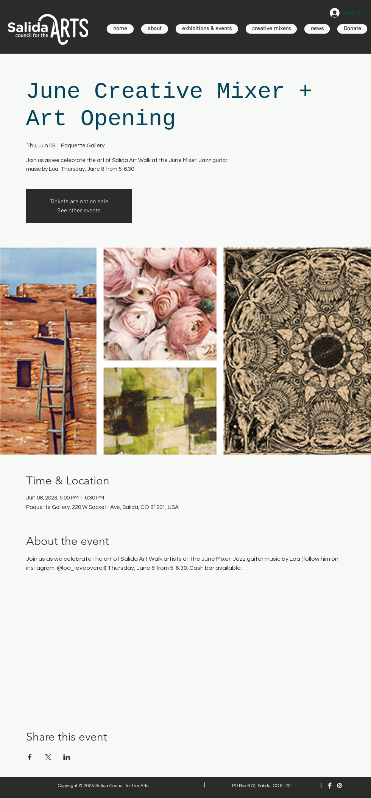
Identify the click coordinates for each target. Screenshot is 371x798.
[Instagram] (340, 786)
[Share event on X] (48, 757)
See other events (79, 211)
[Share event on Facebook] (29, 757)
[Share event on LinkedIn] (66, 757)
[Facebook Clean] (330, 786)
